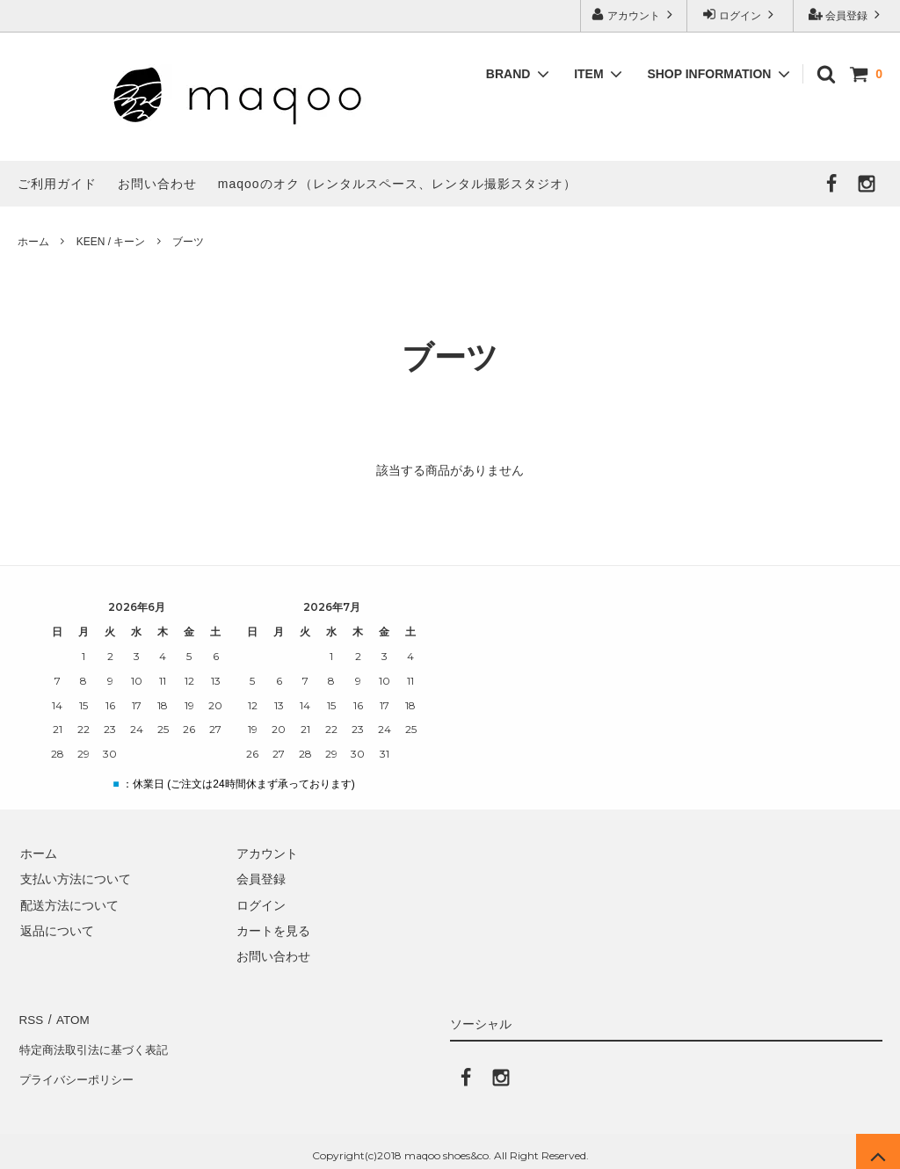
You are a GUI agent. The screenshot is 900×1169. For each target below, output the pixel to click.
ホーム (33, 242)
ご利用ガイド (57, 184)
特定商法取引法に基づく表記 (98, 1043)
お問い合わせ (157, 184)
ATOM (70, 1018)
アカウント (634, 14)
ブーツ (188, 242)
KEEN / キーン (111, 242)
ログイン (740, 14)
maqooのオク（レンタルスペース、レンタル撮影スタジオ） (397, 184)
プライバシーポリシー (79, 1070)
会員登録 (847, 14)
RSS (30, 1018)
